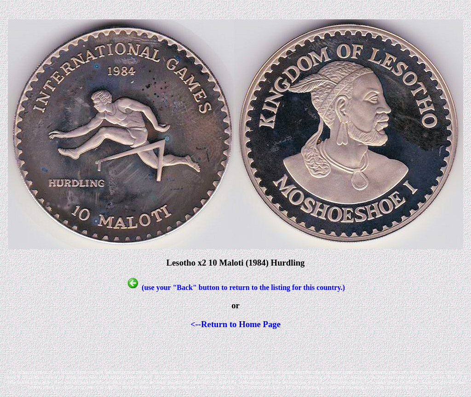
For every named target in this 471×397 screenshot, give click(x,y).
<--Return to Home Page (235, 324)
